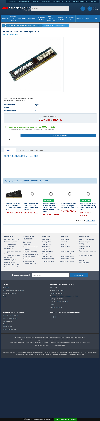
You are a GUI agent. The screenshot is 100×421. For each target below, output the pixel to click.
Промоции (35, 1)
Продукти (12, 1)
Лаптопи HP (64, 244)
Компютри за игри (9, 262)
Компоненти (22, 18)
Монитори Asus (46, 244)
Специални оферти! (21, 275)
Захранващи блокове (29, 263)
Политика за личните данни (59, 301)
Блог (4, 296)
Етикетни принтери (85, 246)
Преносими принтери (85, 255)
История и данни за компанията (13, 290)
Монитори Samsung (48, 258)
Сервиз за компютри (80, 1)
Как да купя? (54, 287)
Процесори (26, 244)
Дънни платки (27, 242)
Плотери (81, 248)
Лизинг (68, 1)
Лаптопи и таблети (13, 18)
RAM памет (26, 249)
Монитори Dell (46, 246)
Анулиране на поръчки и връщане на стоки (64, 296)
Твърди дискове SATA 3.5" (31, 256)
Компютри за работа (10, 242)
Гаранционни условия (57, 299)
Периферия (32, 18)
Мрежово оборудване (60, 18)
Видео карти (27, 259)
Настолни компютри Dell (11, 267)
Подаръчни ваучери (9, 329)
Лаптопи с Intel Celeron (67, 251)
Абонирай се (79, 275)
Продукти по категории (10, 315)
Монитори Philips (47, 256)
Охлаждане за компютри (30, 247)
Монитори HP (46, 249)
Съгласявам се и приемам (65, 419)
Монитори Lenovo (47, 251)
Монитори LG (46, 254)
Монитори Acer (46, 239)
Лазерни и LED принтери (86, 239)
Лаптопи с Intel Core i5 (67, 258)
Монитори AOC (46, 242)
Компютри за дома (10, 260)
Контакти (93, 1)
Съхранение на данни (41, 18)
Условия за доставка (56, 290)
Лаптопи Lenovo (65, 246)
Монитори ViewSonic (48, 261)
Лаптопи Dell (64, 242)
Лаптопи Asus (64, 239)
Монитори (46, 236)
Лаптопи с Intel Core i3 (67, 256)
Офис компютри (11, 244)
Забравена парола (56, 307)
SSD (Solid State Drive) (30, 251)
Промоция (6, 324)
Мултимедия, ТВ (70, 18)
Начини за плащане (56, 293)
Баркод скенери (84, 262)
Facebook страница (9, 293)
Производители (24, 1)
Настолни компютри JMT (11, 239)
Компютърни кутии (28, 261)
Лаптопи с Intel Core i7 (67, 261)
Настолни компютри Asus (12, 264)
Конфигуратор (58, 1)
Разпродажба (46, 1)
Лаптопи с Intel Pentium (67, 254)
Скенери (81, 260)
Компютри (5, 18)
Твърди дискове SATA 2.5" (31, 254)
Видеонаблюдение (82, 18)
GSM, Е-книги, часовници (51, 18)
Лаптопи (64, 236)
